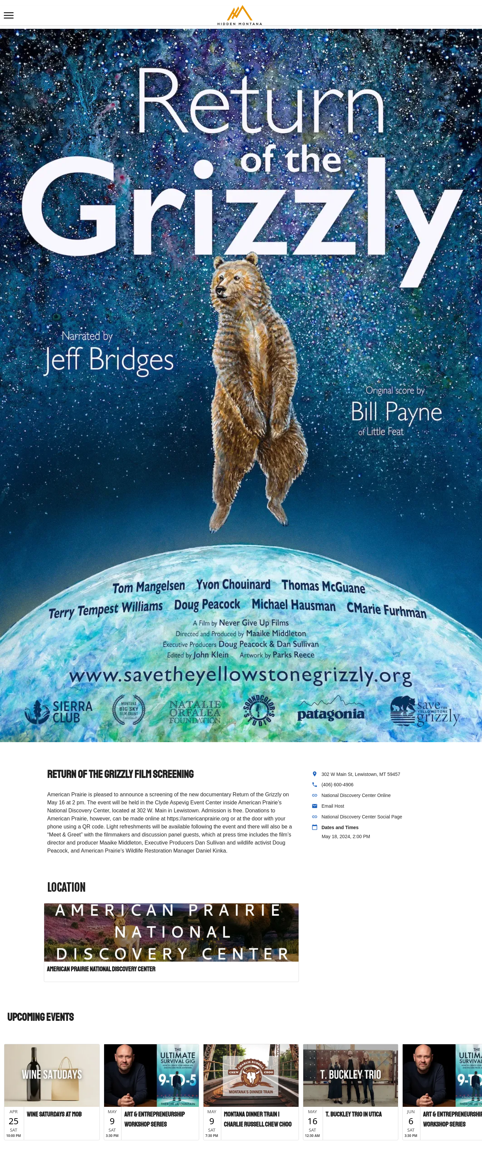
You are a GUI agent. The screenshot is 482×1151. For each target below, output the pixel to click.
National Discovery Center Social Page (361, 816)
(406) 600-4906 (337, 784)
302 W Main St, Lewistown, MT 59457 (360, 774)
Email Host (332, 806)
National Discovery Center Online (356, 795)
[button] (8, 15)
